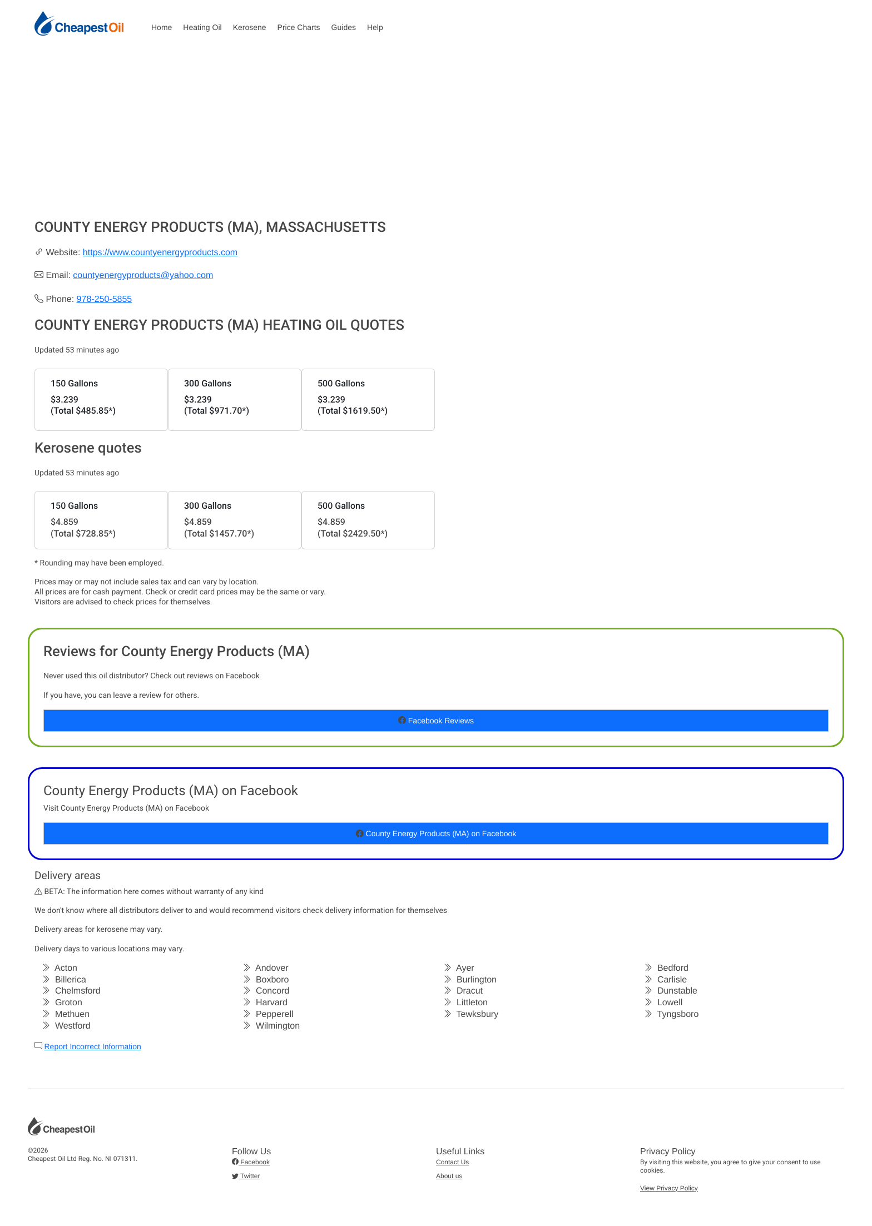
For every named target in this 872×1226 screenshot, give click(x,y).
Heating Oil (202, 27)
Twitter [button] (246, 1176)
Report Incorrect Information (92, 1046)
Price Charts (299, 27)
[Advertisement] (436, 136)
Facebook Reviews (436, 720)
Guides (343, 27)
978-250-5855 (104, 299)
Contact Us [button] (452, 1162)
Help (375, 27)
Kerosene (249, 27)
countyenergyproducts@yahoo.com (143, 275)
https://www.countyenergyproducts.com (160, 252)
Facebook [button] (251, 1162)
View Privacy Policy (669, 1188)
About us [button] (449, 1176)
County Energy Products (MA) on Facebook (436, 833)
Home (161, 27)
